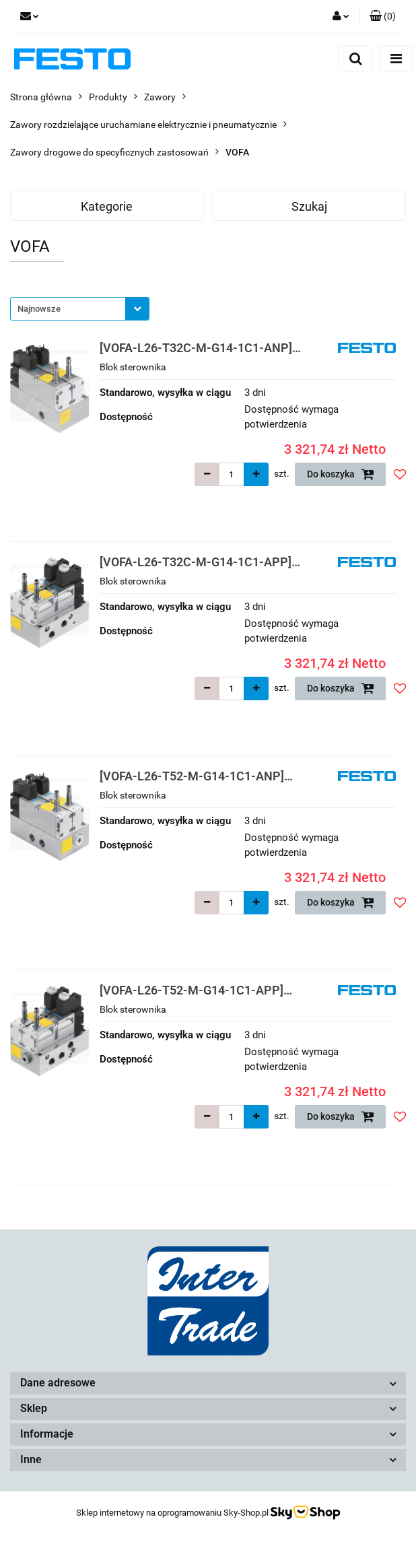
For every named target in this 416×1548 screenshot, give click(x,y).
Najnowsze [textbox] (39, 309)
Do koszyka (340, 474)
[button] (382, 17)
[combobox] (79, 309)
